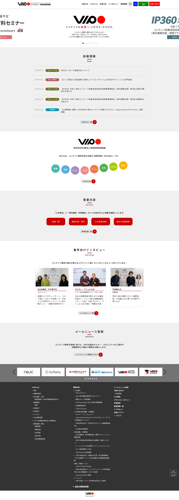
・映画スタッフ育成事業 (82, 399)
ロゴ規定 (117, 397)
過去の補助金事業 (82, 486)
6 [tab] (92, 43)
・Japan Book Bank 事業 (82, 475)
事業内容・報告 (78, 221)
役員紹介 (36, 408)
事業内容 (76, 387)
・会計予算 (37, 436)
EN (135, 4)
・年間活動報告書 (39, 439)
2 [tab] (84, 43)
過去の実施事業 (123, 221)
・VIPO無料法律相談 (81, 429)
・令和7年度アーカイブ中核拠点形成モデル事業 (90, 481)
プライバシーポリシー (122, 400)
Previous (14, 372)
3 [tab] (86, 43)
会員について (119, 412)
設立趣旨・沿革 (39, 397)
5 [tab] (90, 43)
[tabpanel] (89, 27)
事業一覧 (56, 221)
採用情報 (124, 4)
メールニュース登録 (143, 3)
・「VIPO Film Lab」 (80, 409)
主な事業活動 (100, 221)
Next (178, 27)
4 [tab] (88, 43)
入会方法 (118, 415)
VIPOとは (35, 387)
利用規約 (117, 403)
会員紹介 (36, 411)
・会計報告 (37, 432)
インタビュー (113, 4)
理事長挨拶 (37, 393)
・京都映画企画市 (80, 405)
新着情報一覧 (119, 406)
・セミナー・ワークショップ (83, 414)
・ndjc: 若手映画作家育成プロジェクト (87, 396)
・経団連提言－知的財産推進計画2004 (45, 399)
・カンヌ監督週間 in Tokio (83, 449)
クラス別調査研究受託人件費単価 (45, 421)
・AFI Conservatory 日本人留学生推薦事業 (88, 402)
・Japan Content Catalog (82, 466)
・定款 (35, 405)
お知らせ (85, 4)
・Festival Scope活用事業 (82, 452)
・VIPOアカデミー (80, 393)
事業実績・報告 (39, 424)
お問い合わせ (154, 4)
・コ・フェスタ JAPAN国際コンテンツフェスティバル (92, 446)
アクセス (36, 414)
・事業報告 (37, 426)
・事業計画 (37, 429)
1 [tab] (82, 43)
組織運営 (36, 402)
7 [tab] (94, 43)
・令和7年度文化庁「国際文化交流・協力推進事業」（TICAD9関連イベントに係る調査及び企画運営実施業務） (91, 458)
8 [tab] (96, 43)
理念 (35, 390)
